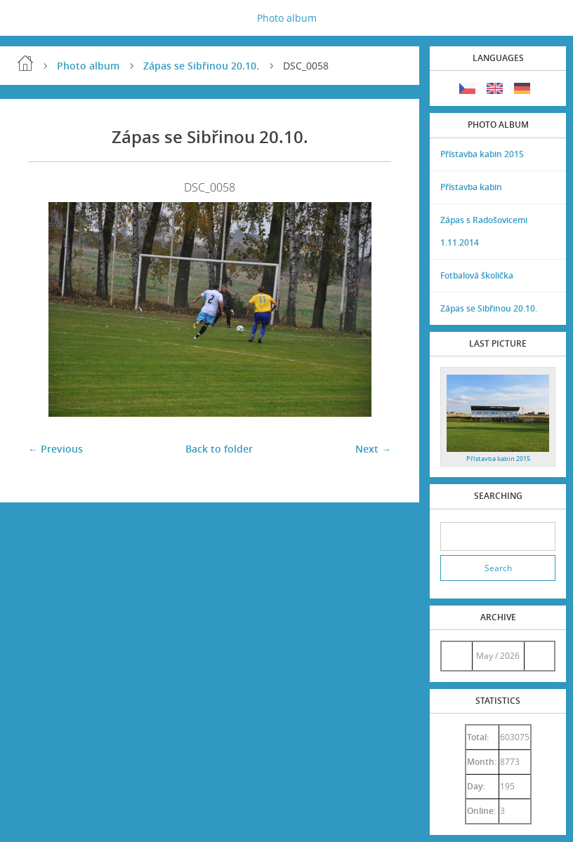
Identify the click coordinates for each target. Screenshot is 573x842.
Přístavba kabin (471, 187)
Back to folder (219, 448)
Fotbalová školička (476, 275)
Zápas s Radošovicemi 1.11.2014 (483, 231)
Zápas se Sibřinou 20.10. (201, 65)
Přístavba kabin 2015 (482, 154)
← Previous (55, 448)
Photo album (287, 18)
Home (25, 63)
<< (456, 656)
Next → (373, 448)
